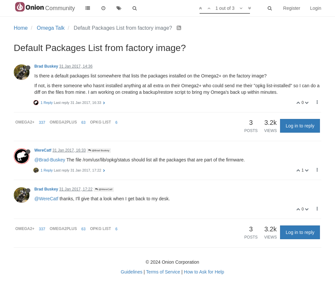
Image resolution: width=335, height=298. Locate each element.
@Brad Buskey (98, 150)
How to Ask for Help (204, 271)
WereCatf (42, 150)
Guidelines (131, 271)
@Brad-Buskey (49, 159)
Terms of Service (163, 271)
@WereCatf (103, 189)
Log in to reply (300, 125)
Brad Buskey (46, 66)
